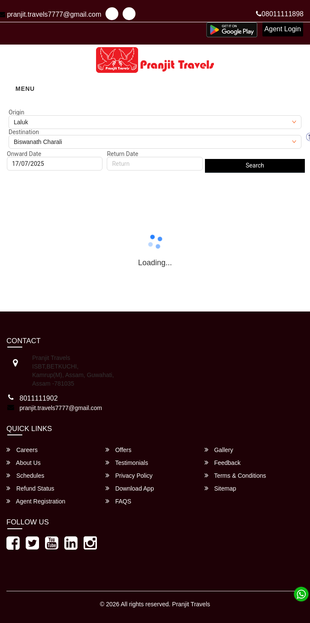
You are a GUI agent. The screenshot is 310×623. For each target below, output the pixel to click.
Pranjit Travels (191, 604)
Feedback (223, 462)
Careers (22, 449)
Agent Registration (35, 501)
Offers (118, 449)
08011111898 (280, 14)
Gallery (219, 449)
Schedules (25, 475)
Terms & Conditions (235, 475)
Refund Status (30, 488)
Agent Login (283, 29)
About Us (23, 462)
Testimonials (126, 462)
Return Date (122, 154)
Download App (129, 488)
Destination (24, 132)
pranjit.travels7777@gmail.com (61, 407)
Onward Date (24, 154)
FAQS (118, 501)
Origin (16, 112)
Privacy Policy (129, 475)
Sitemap (220, 488)
